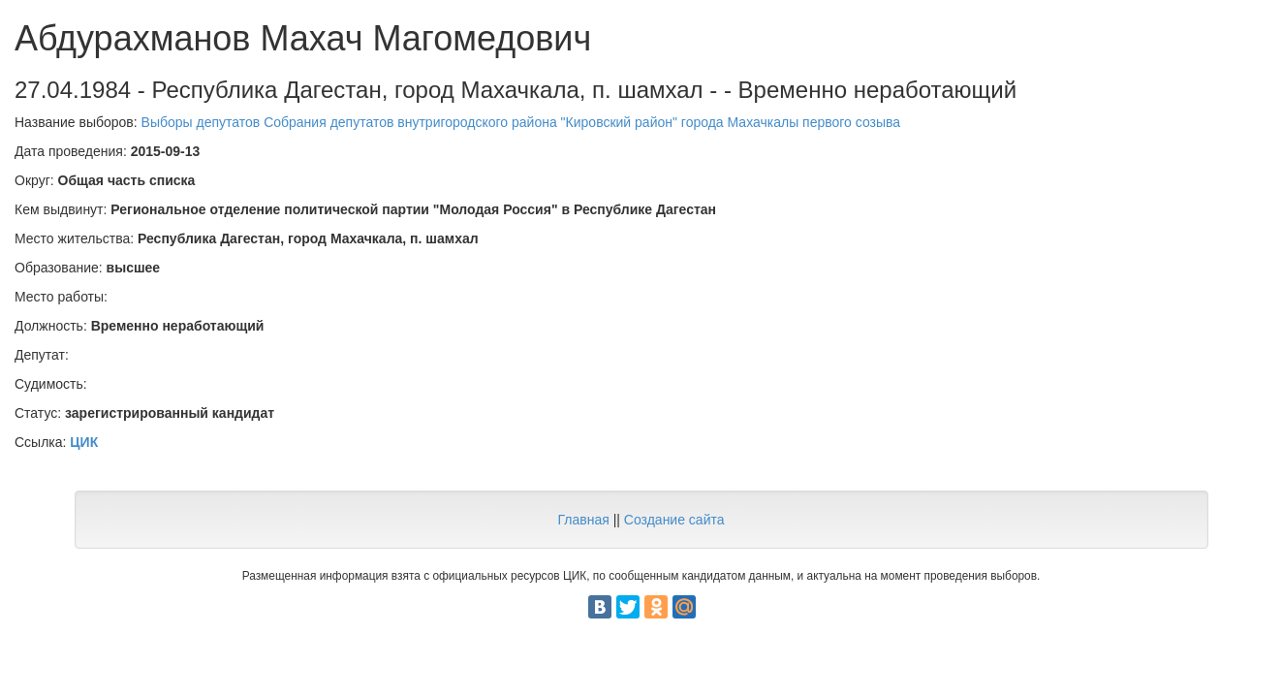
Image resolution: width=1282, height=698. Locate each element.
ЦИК (84, 442)
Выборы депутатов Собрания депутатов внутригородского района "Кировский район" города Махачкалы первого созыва (521, 122)
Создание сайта (674, 519)
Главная (583, 519)
